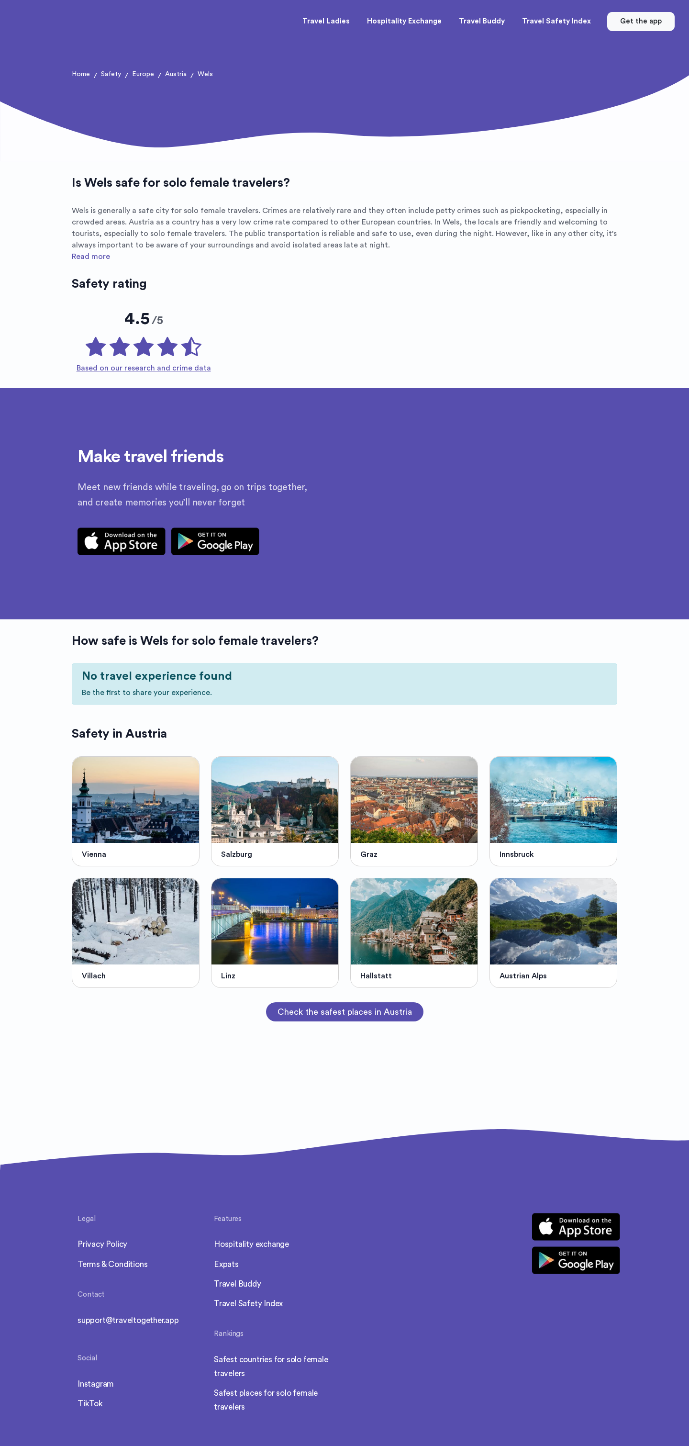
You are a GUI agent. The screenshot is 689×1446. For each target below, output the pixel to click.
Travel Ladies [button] (326, 21)
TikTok (90, 1392)
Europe (143, 74)
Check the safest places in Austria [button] (345, 1000)
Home (81, 74)
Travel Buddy (237, 1272)
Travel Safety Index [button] (556, 21)
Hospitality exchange (251, 1233)
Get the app (641, 21)
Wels (205, 74)
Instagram (96, 1372)
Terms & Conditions (112, 1253)
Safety (111, 74)
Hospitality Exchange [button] (404, 21)
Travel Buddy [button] (482, 21)
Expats (226, 1253)
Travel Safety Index (248, 1292)
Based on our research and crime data (144, 356)
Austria (176, 74)
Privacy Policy (102, 1233)
